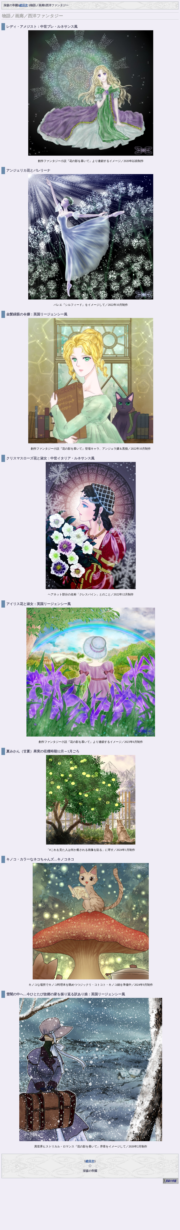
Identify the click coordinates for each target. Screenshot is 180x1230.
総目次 (23, 5)
